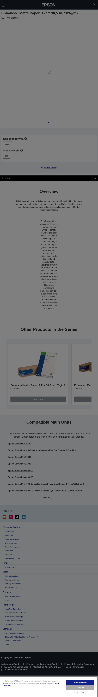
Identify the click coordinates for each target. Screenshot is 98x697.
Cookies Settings (80, 693)
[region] (48, 687)
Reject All (80, 687)
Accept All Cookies (80, 682)
